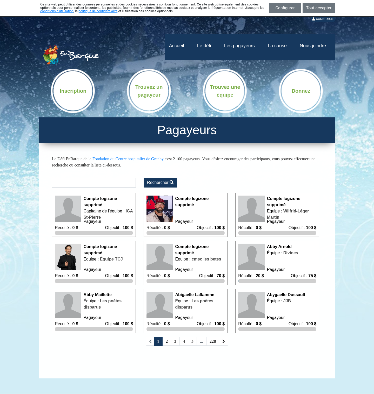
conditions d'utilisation (57, 11)
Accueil (176, 45)
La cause (277, 45)
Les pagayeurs (239, 45)
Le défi (204, 45)
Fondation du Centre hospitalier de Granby (128, 159)
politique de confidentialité (97, 11)
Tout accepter (319, 7)
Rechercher (160, 182)
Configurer (285, 7)
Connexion (322, 19)
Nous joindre (313, 45)
